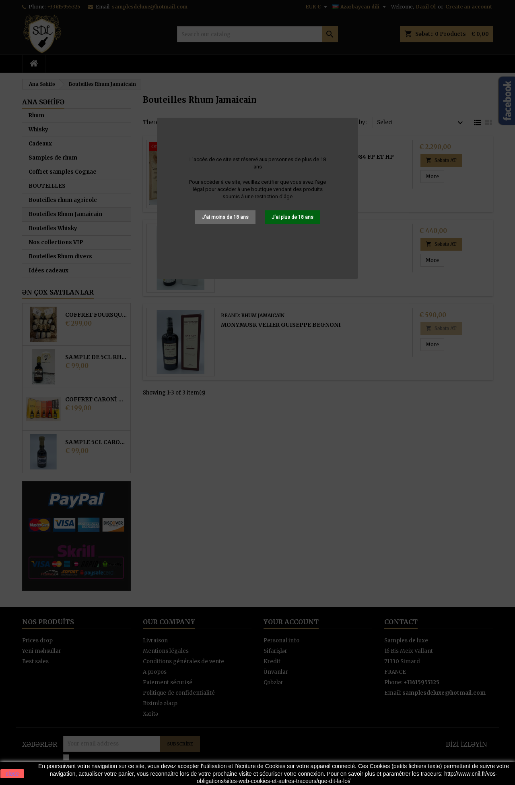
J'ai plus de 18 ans (292, 217)
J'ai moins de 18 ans (225, 217)
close (12, 773)
